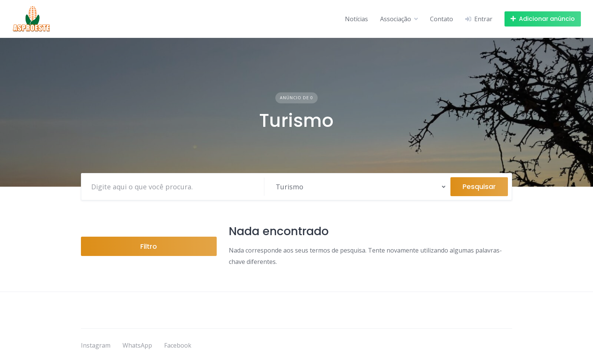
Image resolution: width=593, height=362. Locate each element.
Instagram (95, 345)
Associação (395, 19)
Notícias (356, 19)
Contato (441, 19)
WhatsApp (137, 345)
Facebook (177, 345)
